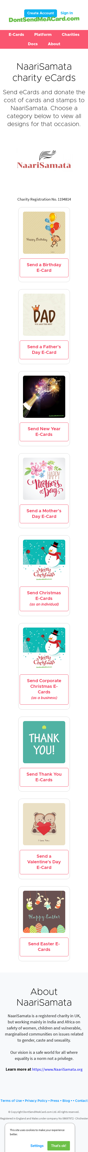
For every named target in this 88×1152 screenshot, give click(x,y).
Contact (81, 1101)
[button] (16, 34)
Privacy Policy (36, 1101)
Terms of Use (11, 1101)
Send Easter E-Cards (44, 947)
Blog (66, 1101)
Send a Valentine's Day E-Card (44, 862)
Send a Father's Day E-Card (44, 350)
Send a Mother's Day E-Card (44, 514)
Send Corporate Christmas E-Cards (44, 689)
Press (54, 1101)
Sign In (67, 13)
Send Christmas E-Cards (44, 598)
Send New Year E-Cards (44, 432)
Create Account (40, 13)
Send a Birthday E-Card (44, 268)
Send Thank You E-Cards (44, 777)
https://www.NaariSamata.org (57, 1069)
